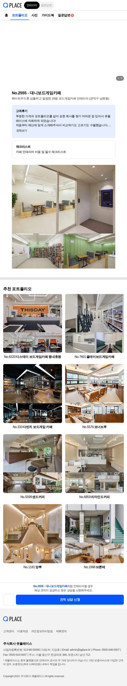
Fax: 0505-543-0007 (15, 654)
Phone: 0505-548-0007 (106, 649)
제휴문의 (61, 631)
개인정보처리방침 (42, 631)
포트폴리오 (19, 15)
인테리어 (31, 5)
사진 (34, 15)
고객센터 (8, 631)
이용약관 (22, 631)
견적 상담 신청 (70, 599)
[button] (121, 5)
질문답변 (46, 5)
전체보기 (21, 130)
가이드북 (48, 15)
